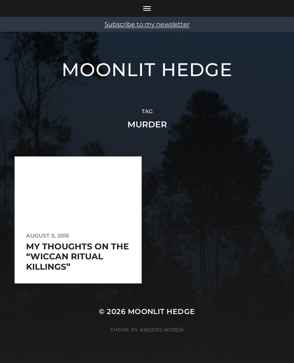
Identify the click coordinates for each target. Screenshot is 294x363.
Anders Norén (162, 330)
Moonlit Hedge (147, 70)
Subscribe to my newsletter (147, 24)
